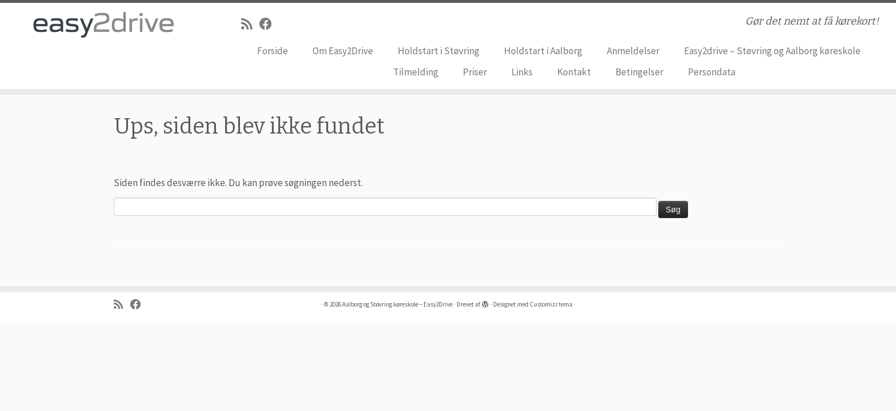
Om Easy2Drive (343, 51)
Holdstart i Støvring (438, 51)
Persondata (711, 72)
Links (522, 72)
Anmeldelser (633, 51)
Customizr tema (551, 304)
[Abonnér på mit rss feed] (250, 24)
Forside (272, 51)
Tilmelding (415, 72)
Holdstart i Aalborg (543, 51)
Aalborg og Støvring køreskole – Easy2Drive (397, 304)
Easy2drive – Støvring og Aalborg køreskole (772, 51)
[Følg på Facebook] (269, 24)
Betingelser (639, 72)
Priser (475, 72)
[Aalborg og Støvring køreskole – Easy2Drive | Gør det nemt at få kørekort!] (103, 24)
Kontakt (574, 72)
